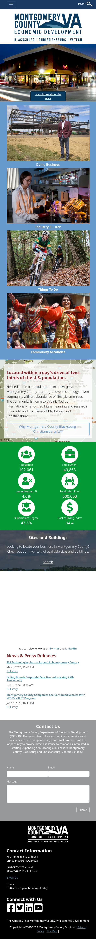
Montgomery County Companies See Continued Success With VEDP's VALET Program (46, 696)
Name (10, 767)
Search (82, 3)
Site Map (52, 931)
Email (51, 767)
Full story (12, 671)
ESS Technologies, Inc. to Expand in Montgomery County (43, 662)
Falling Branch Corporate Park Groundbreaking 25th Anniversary (40, 678)
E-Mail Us (12, 877)
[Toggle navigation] (11, 4)
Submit (83, 810)
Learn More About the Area (48, 96)
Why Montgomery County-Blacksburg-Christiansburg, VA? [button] (48, 429)
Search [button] (48, 562)
